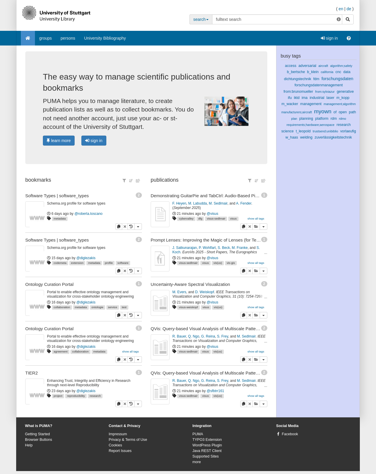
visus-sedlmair (216, 218)
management (310, 104)
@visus (213, 214)
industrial (317, 98)
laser (330, 98)
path (352, 112)
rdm (333, 119)
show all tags (130, 351)
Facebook (290, 434)
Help (29, 445)
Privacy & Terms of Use (128, 440)
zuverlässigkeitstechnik (333, 137)
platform (321, 119)
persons (68, 38)
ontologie (97, 307)
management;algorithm (340, 104)
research (95, 395)
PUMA (197, 434)
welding (306, 137)
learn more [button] (59, 140)
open (343, 112)
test (124, 307)
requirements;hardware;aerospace (310, 124)
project (58, 395)
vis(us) (218, 262)
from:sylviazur (325, 91)
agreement (61, 351)
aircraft (323, 66)
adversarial (307, 66)
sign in (329, 38)
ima (305, 98)
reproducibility (76, 395)
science (287, 131)
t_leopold (303, 131)
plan (294, 118)
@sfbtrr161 (215, 391)
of (334, 112)
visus (233, 218)
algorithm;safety (341, 66)
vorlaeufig (348, 131)
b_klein (312, 72)
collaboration (62, 307)
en (341, 8)
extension (77, 262)
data (346, 72)
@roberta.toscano (88, 214)
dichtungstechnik (297, 79)
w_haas (292, 137)
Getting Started (37, 434)
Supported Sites (205, 456)
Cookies (115, 445)
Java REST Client (206, 451)
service (112, 307)
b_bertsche (296, 72)
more (196, 462)
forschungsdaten (337, 78)
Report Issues (120, 451)
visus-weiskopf (188, 307)
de (349, 8)
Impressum (118, 434)
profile (109, 262)
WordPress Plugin (207, 445)
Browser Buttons (38, 440)
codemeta (60, 262)
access (290, 66)
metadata (60, 218)
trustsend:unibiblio (325, 131)
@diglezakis (85, 258)
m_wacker (289, 104)
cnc (338, 72)
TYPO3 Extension (207, 440)
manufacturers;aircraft (296, 112)
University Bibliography (105, 38)
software (123, 262)
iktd (296, 98)
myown (322, 111)
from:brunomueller (298, 92)
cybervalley (186, 218)
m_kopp (342, 98)
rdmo (342, 118)
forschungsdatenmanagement (319, 85)
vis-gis (231, 262)
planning (306, 119)
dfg (200, 218)
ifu (290, 98)
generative (345, 92)
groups (45, 38)
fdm (316, 79)
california (327, 72)
